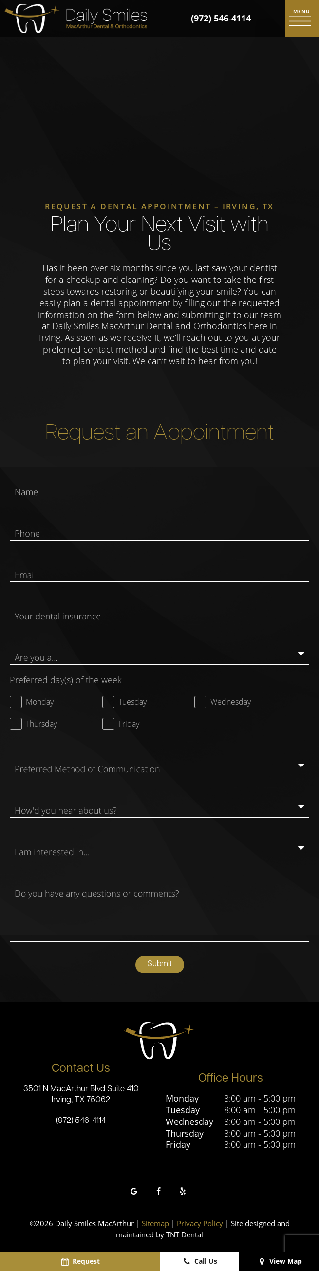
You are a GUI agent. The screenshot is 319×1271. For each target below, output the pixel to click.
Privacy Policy (200, 1225)
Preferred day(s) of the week (66, 681)
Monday (182, 1099)
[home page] (75, 18)
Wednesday (189, 1123)
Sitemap (155, 1225)
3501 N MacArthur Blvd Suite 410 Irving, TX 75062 (81, 1096)
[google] (134, 1193)
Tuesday (183, 1111)
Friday (178, 1146)
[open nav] (302, 18)
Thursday (185, 1134)
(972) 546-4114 (221, 18)
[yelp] (182, 1193)
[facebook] (158, 1193)
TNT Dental (184, 1236)
